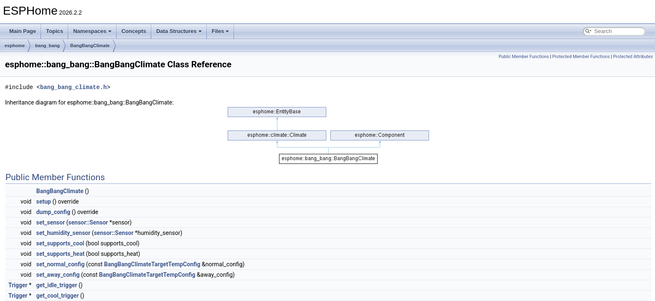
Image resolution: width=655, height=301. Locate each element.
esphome (15, 45)
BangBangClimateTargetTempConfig (152, 264)
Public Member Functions (523, 56)
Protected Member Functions (581, 56)
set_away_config (58, 274)
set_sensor (50, 222)
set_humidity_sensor (63, 233)
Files (220, 31)
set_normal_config (60, 264)
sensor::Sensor (88, 222)
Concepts (134, 31)
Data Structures (179, 31)
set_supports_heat (60, 253)
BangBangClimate (90, 45)
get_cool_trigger (57, 295)
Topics (54, 31)
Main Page (22, 31)
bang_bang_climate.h (73, 87)
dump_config (53, 212)
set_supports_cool (60, 243)
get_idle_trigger (56, 285)
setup (43, 201)
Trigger (18, 285)
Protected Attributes (633, 56)
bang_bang (47, 45)
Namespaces (92, 31)
